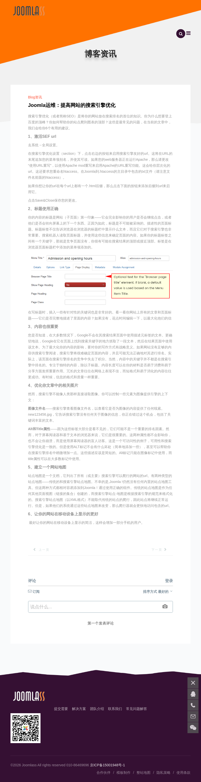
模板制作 (123, 773)
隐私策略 (163, 773)
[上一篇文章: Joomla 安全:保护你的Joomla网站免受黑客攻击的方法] (39, 550)
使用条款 (183, 773)
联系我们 (115, 709)
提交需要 (61, 709)
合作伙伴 (103, 773)
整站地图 (143, 773)
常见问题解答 (136, 709)
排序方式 (158, 592)
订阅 (34, 592)
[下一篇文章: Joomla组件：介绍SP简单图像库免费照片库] (162, 550)
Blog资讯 (35, 97)
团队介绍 (97, 709)
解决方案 (79, 709)
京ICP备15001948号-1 (107, 765)
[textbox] (100, 607)
